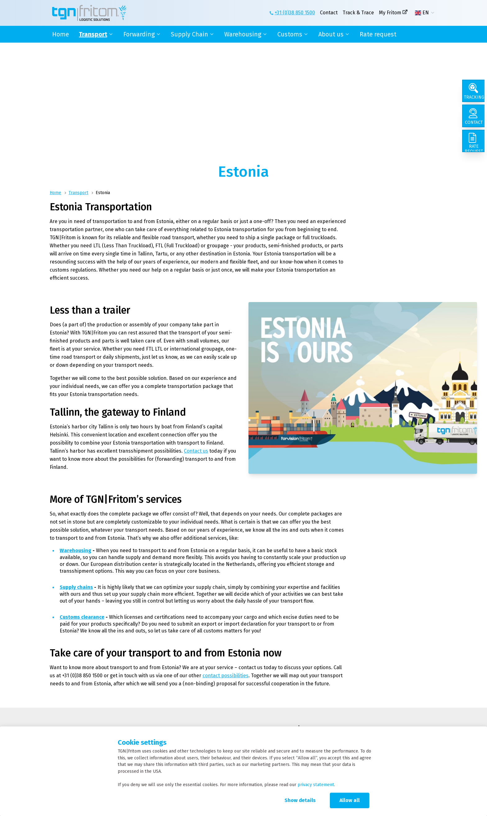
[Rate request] (474, 146)
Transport (93, 34)
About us (331, 34)
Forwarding (139, 34)
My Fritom (390, 13)
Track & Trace (358, 13)
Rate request (378, 34)
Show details (300, 800)
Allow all (349, 800)
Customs (289, 34)
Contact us (196, 451)
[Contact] (474, 119)
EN (422, 12)
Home (60, 34)
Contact (329, 13)
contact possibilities (225, 675)
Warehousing (242, 34)
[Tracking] (474, 92)
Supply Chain (189, 34)
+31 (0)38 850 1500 (295, 13)
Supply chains (76, 587)
